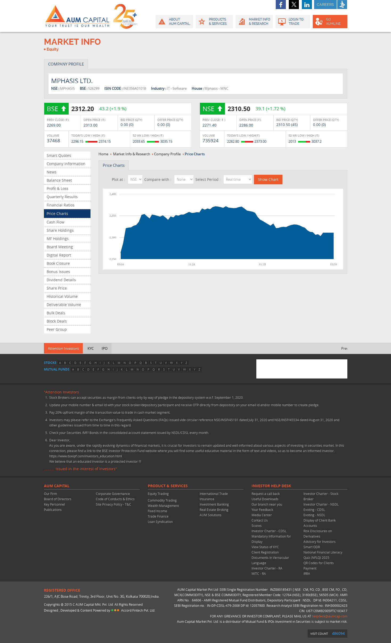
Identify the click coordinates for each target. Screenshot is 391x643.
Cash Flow (55, 222)
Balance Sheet (59, 180)
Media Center (262, 515)
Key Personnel (54, 504)
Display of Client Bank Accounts (319, 523)
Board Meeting (60, 246)
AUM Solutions (210, 515)
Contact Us (260, 520)
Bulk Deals (56, 312)
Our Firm (50, 493)
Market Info (254, 21)
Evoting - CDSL (314, 509)
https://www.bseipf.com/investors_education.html (85, 456)
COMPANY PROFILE (66, 64)
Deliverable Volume (64, 304)
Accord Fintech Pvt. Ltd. (138, 610)
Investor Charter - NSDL (321, 504)
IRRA (306, 573)
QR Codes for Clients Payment (318, 565)
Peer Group (57, 329)
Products (214, 21)
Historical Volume (62, 296)
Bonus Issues (58, 271)
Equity (53, 49)
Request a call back (266, 493)
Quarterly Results (62, 196)
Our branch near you (267, 504)
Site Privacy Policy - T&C (113, 504)
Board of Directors (57, 499)
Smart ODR (311, 547)
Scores (257, 525)
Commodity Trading (162, 500)
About (174, 21)
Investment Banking (214, 504)
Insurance (207, 499)
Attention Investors (63, 348)
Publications (53, 509)
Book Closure (58, 263)
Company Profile (167, 154)
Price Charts (57, 213)
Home (103, 154)
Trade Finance (158, 516)
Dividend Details (61, 279)
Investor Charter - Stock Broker (320, 496)
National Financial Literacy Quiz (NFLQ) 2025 (322, 555)
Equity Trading (158, 493)
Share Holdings (60, 230)
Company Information (66, 163)
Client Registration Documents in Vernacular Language (270, 557)
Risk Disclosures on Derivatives (317, 533)
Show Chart (268, 179)
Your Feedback (262, 509)
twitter (294, 4)
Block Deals (57, 321)
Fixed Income (157, 511)
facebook (281, 4)
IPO (105, 348)
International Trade (214, 493)
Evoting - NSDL (314, 515)
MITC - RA (259, 573)
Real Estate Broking (214, 509)
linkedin (307, 4)
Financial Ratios (61, 204)
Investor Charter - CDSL (269, 531)
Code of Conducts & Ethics (115, 499)
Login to (293, 21)
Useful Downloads (265, 499)
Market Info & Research (131, 154)
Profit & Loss (57, 188)
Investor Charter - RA (267, 568)
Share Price (57, 288)
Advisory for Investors (319, 541)
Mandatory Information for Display (271, 539)
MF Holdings (58, 238)
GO (330, 21)
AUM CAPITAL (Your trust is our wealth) (77, 16)
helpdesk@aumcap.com (329, 616)
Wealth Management (163, 505)
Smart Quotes (59, 155)
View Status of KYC (265, 547)
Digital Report (59, 255)
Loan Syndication (160, 521)
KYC (91, 348)
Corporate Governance (113, 493)
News (51, 171)
